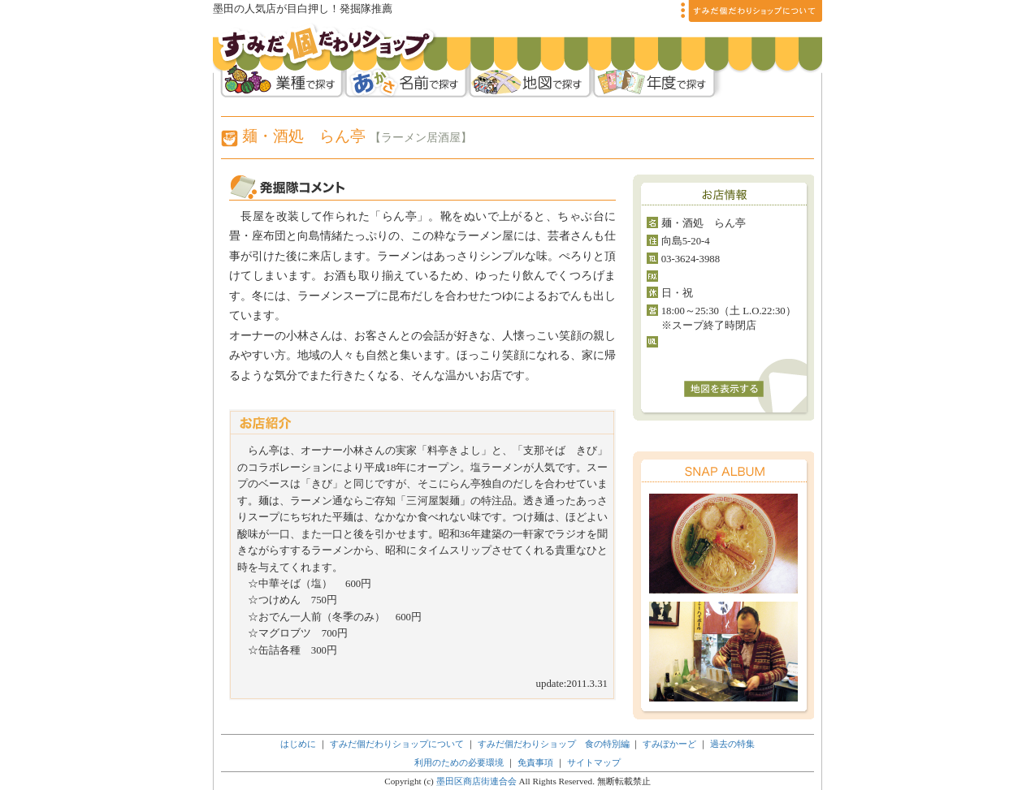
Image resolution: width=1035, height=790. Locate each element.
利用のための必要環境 (459, 762)
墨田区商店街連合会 (476, 781)
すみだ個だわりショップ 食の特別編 (554, 744)
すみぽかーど (669, 744)
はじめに (298, 744)
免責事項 (537, 762)
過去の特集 (732, 744)
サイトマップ (594, 762)
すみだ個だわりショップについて (397, 744)
